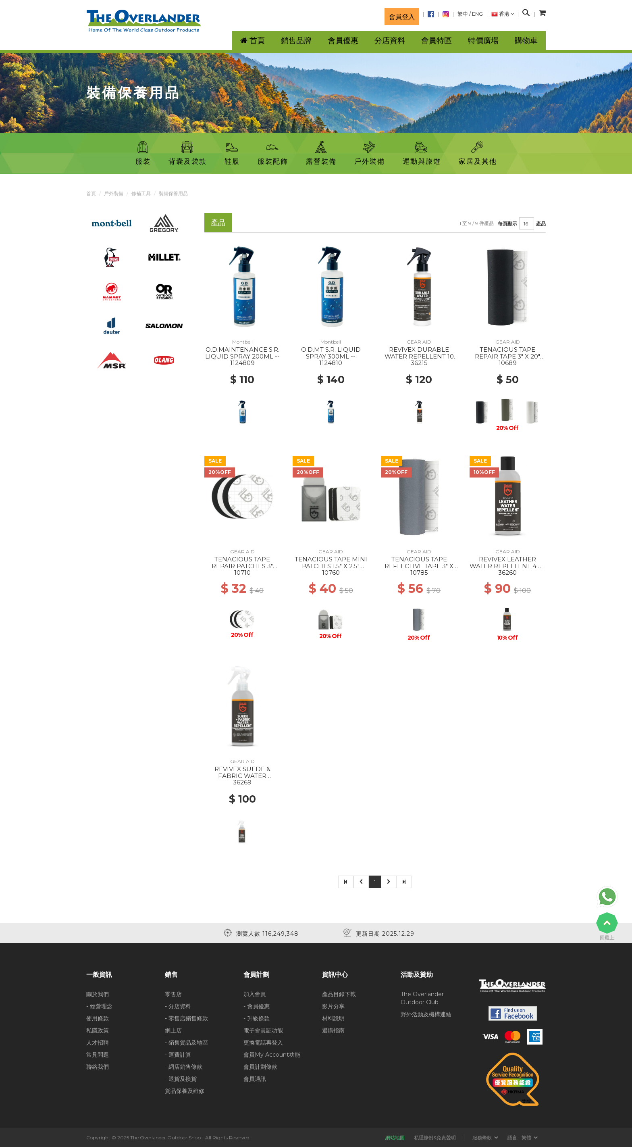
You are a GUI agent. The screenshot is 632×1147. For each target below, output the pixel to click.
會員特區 (436, 40)
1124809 (242, 363)
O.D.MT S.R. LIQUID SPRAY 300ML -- (331, 353)
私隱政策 (97, 1030)
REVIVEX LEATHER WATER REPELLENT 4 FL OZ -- (508, 565)
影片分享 (333, 1006)
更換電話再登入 (263, 1042)
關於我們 (97, 994)
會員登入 (402, 17)
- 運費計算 (178, 1054)
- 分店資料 (178, 1006)
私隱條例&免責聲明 (435, 1137)
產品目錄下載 (339, 994)
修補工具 (141, 193)
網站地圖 (395, 1137)
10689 (508, 363)
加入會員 (254, 994)
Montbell (242, 342)
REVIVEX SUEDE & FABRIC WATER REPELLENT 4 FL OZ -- (242, 775)
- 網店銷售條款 (183, 1066)
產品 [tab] (218, 222)
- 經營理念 (99, 1006)
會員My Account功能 (271, 1054)
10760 (331, 572)
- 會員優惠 (256, 1006)
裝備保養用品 (173, 193)
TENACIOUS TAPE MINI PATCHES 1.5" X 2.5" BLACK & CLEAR (331, 565)
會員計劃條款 (260, 1066)
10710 (242, 572)
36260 (507, 572)
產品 (541, 224)
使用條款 (97, 1018)
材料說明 (333, 1018)
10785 (419, 572)
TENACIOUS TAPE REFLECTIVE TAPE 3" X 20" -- (419, 565)
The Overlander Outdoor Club (422, 998)
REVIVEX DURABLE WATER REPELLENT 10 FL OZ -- (419, 356)
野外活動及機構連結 (426, 1014)
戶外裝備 (113, 193)
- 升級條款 (256, 1018)
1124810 (330, 363)
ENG (477, 14)
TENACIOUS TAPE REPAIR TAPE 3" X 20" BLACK (507, 356)
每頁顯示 (507, 224)
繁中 (462, 14)
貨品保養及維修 (184, 1091)
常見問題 (97, 1054)
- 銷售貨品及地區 (186, 1042)
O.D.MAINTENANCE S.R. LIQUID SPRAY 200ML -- (242, 353)
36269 (242, 782)
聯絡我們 (97, 1066)
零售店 (173, 994)
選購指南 (333, 1030)
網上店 (173, 1030)
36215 (419, 363)
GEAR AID (419, 342)
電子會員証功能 (263, 1030)
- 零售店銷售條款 (186, 1018)
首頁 (91, 193)
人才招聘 (97, 1042)
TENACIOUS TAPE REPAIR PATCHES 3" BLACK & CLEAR (242, 565)
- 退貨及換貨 (181, 1078)
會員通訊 (254, 1078)
